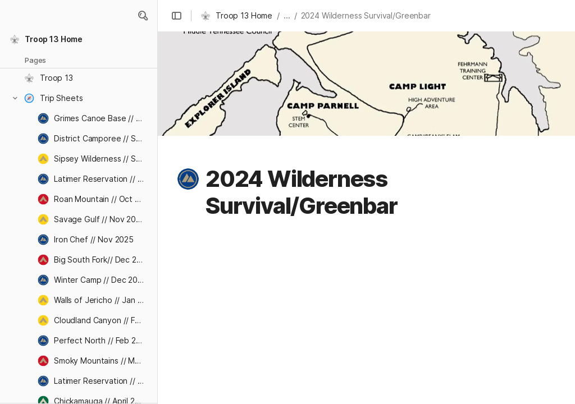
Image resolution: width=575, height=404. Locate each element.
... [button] (287, 15)
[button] (142, 16)
